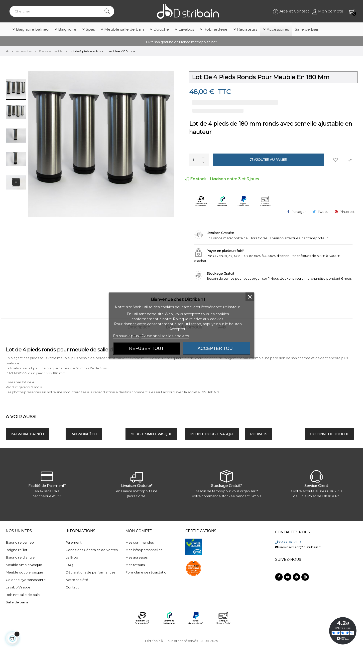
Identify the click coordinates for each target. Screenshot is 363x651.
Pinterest (347, 212)
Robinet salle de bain (23, 595)
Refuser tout (146, 348)
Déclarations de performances (90, 572)
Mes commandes (139, 542)
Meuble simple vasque (24, 565)
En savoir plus (126, 335)
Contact (72, 587)
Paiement (74, 542)
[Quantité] (199, 160)
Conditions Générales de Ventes (92, 550)
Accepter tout (216, 348)
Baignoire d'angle (20, 557)
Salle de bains (17, 602)
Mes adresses (136, 557)
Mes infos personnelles (143, 550)
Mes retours (135, 565)
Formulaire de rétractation (146, 572)
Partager (298, 212)
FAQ (69, 565)
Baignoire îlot (16, 550)
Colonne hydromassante (26, 580)
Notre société (77, 580)
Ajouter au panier (268, 160)
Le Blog (72, 557)
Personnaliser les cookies (165, 335)
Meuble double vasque (24, 572)
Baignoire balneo (20, 542)
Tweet (323, 212)
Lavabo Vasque (18, 587)
